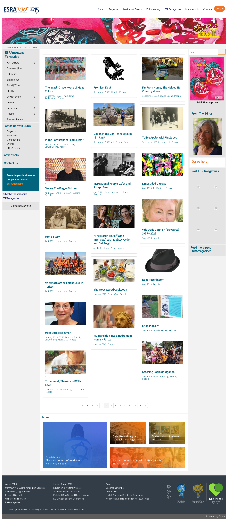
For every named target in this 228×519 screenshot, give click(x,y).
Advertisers (11, 155)
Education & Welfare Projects (67, 487)
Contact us (11, 163)
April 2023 (147, 188)
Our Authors (199, 162)
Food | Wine (109, 248)
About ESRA (11, 484)
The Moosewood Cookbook (110, 289)
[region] (114, 31)
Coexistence (53, 457)
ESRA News (13, 148)
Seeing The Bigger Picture (60, 188)
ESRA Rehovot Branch (69, 337)
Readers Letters (15, 119)
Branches (12, 135)
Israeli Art (158, 433)
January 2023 (99, 294)
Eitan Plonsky (150, 326)
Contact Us (111, 491)
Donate (109, 484)
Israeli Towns (121, 433)
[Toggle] (35, 62)
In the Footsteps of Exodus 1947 (64, 140)
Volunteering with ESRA (56, 339)
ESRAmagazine (12, 502)
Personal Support (13, 495)
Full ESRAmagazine (207, 102)
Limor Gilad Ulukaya (154, 184)
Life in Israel (68, 144)
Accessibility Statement (39, 509)
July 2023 (98, 192)
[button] (181, 491)
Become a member (115, 487)
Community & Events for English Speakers (25, 487)
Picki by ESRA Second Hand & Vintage (71, 495)
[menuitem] (101, 9)
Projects (11, 131)
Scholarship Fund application (67, 491)
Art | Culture (50, 98)
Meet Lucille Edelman (58, 333)
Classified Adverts (21, 206)
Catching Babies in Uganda (158, 372)
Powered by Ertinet (215, 516)
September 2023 (53, 96)
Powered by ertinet (76, 509)
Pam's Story (52, 237)
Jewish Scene (166, 96)
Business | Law (14, 68)
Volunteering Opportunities (18, 491)
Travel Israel (69, 96)
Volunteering (162, 376)
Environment (13, 80)
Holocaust (165, 142)
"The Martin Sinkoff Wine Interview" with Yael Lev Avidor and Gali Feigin (112, 239)
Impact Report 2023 (62, 484)
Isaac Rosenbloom (153, 280)
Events (10, 144)
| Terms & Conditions (58, 509)
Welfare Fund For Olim (15, 498)
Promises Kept (102, 87)
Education (12, 74)
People (61, 98)
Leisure (11, 102)
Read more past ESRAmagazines (200, 249)
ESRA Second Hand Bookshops (68, 498)
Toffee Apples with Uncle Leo (159, 137)
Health (114, 92)
